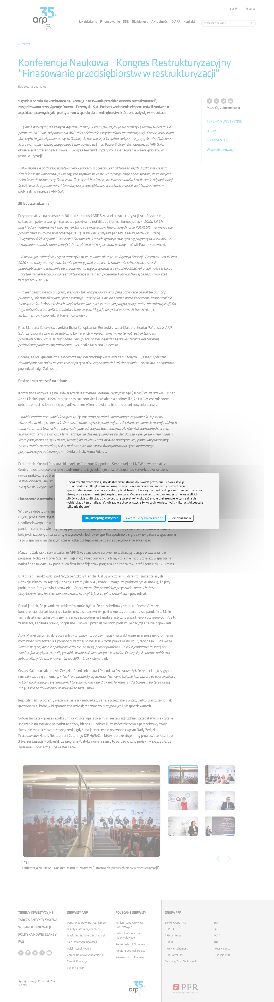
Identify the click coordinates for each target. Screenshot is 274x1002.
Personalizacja (180, 518)
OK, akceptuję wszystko (101, 518)
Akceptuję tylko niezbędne (144, 518)
